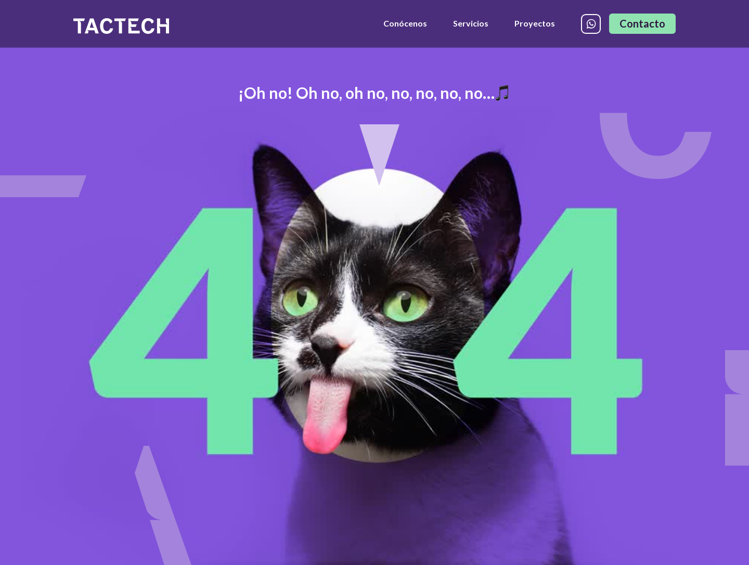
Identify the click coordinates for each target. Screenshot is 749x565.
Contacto (642, 23)
